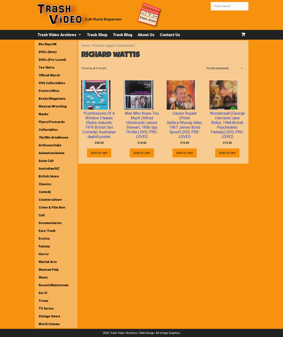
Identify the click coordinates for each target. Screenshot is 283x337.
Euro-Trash (47, 231)
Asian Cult (46, 161)
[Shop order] (225, 68)
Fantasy (44, 246)
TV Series (46, 308)
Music (43, 277)
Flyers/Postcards (52, 122)
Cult (42, 215)
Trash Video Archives (60, 35)
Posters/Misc (49, 91)
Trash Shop (97, 34)
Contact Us (170, 34)
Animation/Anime (51, 153)
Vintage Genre (49, 316)
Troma (43, 301)
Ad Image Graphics (167, 333)
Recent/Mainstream (53, 285)
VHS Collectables (52, 83)
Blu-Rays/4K (48, 44)
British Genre (49, 176)
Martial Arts (48, 262)
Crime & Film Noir (52, 207)
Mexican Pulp (49, 270)
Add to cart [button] (99, 153)
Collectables (48, 130)
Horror (44, 254)
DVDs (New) (48, 52)
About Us (146, 34)
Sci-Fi (43, 293)
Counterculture (50, 200)
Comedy (45, 192)
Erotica (44, 238)
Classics (45, 184)
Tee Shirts (46, 67)
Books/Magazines (52, 98)
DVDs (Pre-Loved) (52, 60)
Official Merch (49, 75)
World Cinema (49, 324)
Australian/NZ (49, 168)
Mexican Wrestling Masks (53, 110)
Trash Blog (122, 34)
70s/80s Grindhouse (53, 137)
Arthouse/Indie (50, 145)
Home (85, 45)
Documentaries (50, 223)
